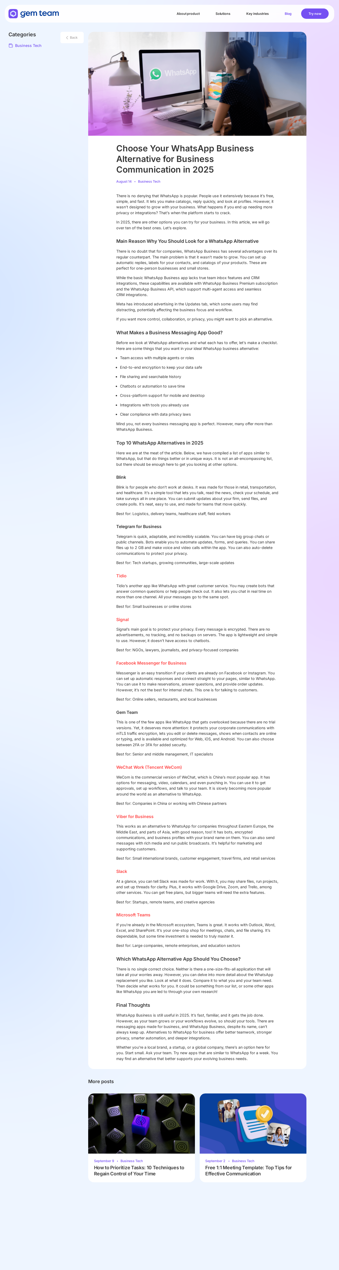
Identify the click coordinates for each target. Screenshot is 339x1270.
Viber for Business (135, 816)
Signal (122, 619)
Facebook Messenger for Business (151, 663)
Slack (121, 871)
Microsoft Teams (133, 914)
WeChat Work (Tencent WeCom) (149, 767)
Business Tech (25, 45)
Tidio (121, 575)
